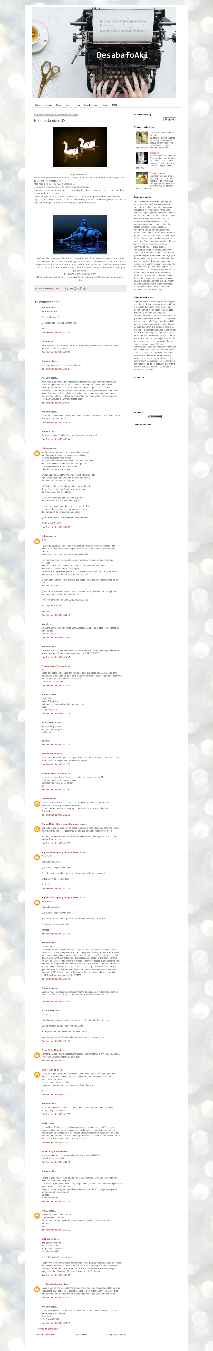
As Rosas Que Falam (52, 1151)
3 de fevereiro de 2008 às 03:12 (56, 1275)
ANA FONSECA (49, 723)
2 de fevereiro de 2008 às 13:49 (56, 888)
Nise (44, 624)
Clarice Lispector (157, 173)
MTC (114, 105)
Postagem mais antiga (115, 1335)
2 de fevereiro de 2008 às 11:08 (56, 713)
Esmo (77, 105)
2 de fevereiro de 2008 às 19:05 (56, 1114)
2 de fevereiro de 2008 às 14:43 (56, 1041)
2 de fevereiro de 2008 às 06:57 (56, 403)
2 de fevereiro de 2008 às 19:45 (56, 1142)
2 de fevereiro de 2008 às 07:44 (56, 439)
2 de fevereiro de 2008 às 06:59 (56, 422)
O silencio (154, 153)
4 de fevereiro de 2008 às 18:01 (56, 1323)
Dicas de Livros (63, 105)
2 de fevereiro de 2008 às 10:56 (56, 685)
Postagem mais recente (45, 1335)
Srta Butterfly (48, 1010)
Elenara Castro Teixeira (53, 666)
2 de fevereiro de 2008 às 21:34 (56, 1202)
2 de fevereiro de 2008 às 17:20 (56, 1094)
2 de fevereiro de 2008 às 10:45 (56, 657)
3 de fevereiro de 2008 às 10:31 (56, 1297)
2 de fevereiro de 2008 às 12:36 (56, 764)
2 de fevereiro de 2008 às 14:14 (56, 1001)
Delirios (48, 105)
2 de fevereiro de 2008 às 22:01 (56, 1230)
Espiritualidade (91, 105)
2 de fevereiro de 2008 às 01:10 (56, 332)
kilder (44, 341)
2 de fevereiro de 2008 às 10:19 (56, 637)
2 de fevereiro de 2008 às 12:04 (56, 745)
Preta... (45, 1211)
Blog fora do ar (49, 1070)
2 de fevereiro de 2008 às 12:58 (56, 815)
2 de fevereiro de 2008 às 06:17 (56, 369)
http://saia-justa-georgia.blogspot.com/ (60, 852)
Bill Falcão (47, 1239)
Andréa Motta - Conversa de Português (60, 824)
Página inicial (81, 1335)
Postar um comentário (48, 1329)
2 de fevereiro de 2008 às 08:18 (56, 527)
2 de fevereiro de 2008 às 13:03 (56, 843)
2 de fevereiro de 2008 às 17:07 (56, 1061)
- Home (37, 105)
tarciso (45, 1123)
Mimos (105, 105)
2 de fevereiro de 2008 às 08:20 (56, 615)
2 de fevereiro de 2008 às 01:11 (56, 352)
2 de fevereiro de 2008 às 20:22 (56, 1162)
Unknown (46, 448)
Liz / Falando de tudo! (52, 1284)
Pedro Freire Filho (50, 1050)
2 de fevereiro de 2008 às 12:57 (56, 790)
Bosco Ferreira (49, 754)
